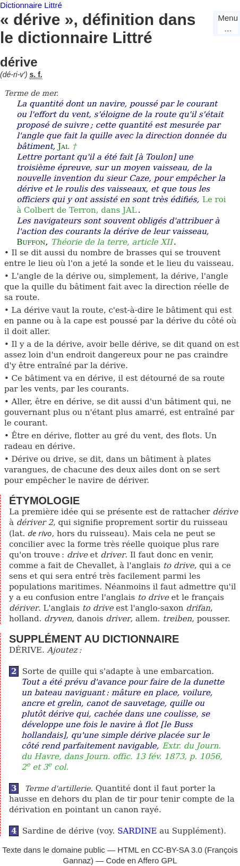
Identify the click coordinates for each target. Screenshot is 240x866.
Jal (63, 146)
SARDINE (137, 831)
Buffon (30, 242)
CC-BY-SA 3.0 (177, 849)
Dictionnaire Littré (31, 5)
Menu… (228, 23)
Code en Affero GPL (141, 860)
